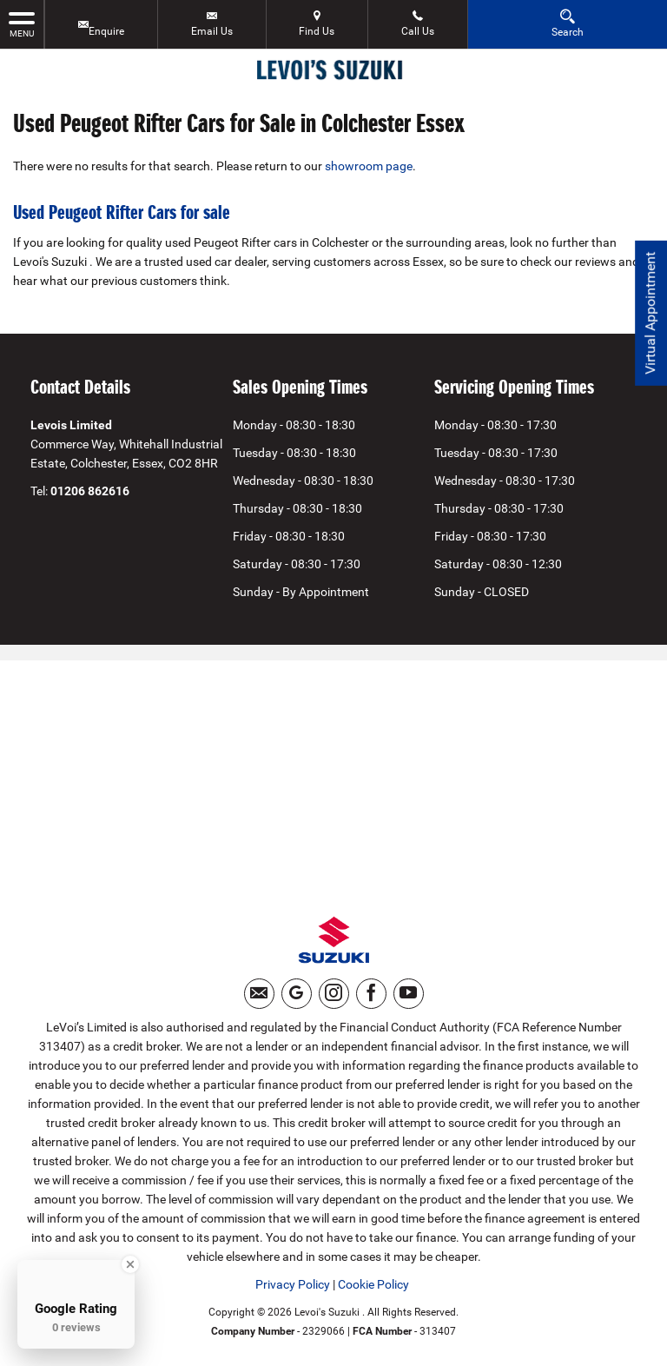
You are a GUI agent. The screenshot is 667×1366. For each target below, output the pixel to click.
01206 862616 (89, 491)
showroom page (369, 166)
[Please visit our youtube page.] (408, 993)
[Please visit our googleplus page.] (296, 993)
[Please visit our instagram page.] (334, 993)
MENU (22, 23)
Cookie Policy (373, 1284)
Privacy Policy (292, 1284)
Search (567, 23)
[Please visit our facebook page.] (371, 993)
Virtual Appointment (650, 313)
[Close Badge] (130, 1264)
